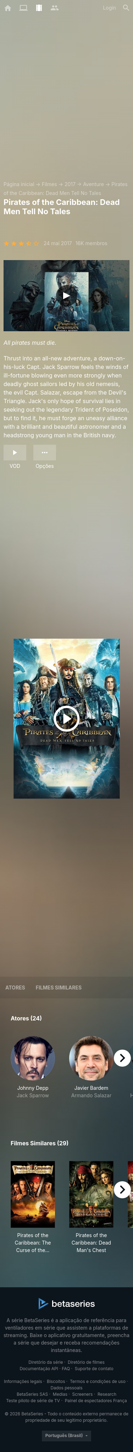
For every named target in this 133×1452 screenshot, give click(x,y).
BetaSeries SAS (32, 1394)
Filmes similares (59, 987)
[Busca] (126, 8)
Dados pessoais (67, 1387)
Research (107, 1394)
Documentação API (39, 1368)
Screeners (82, 1394)
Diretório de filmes (86, 1362)
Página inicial (19, 184)
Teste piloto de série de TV (33, 1400)
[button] (33, 1071)
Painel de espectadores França (96, 1400)
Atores (15, 987)
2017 (70, 184)
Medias (60, 1394)
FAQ (66, 1368)
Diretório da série (45, 1362)
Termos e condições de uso (98, 1381)
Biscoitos (56, 1381)
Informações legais (23, 1381)
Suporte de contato (94, 1368)
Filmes (49, 184)
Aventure (93, 184)
